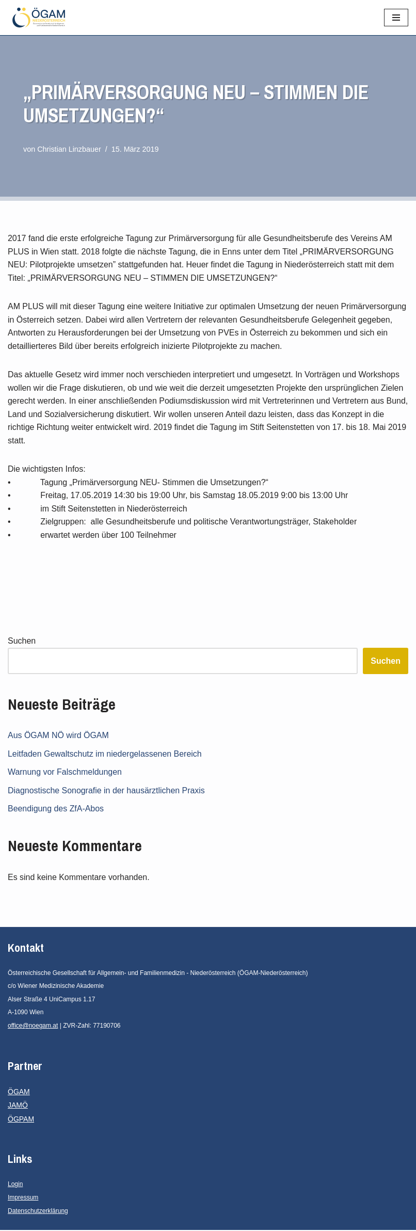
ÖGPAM (21, 1120)
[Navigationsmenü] (396, 17)
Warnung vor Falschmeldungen (65, 773)
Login (15, 1185)
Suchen (22, 641)
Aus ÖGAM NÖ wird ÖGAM (58, 736)
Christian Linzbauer (69, 149)
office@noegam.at (33, 1026)
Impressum (23, 1198)
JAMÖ (18, 1106)
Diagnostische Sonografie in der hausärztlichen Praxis (106, 791)
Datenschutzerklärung (38, 1212)
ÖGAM (19, 1093)
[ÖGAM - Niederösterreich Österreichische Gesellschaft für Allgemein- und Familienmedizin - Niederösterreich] (41, 17)
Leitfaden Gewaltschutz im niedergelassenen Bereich (105, 754)
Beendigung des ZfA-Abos (56, 809)
